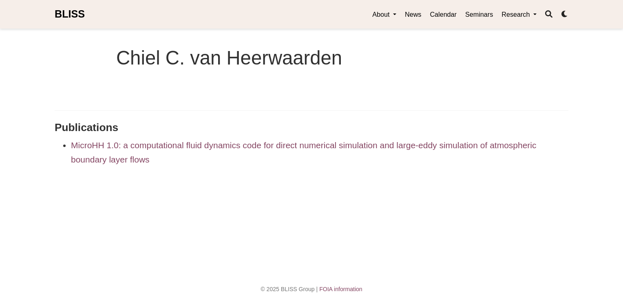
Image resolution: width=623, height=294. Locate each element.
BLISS (70, 14)
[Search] (548, 14)
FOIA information (340, 289)
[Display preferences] (564, 14)
